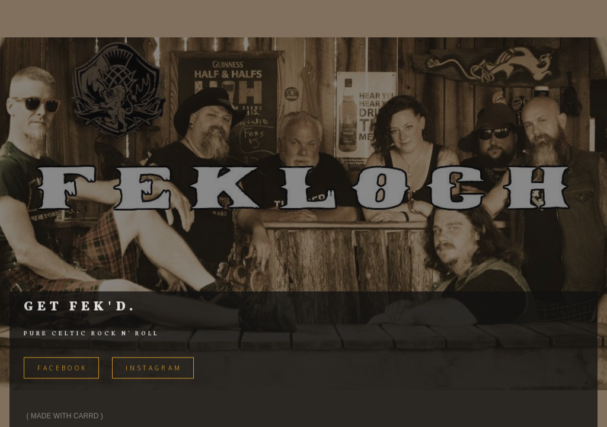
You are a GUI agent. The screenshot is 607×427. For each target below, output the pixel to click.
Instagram (154, 369)
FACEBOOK (62, 369)
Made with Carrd (65, 417)
